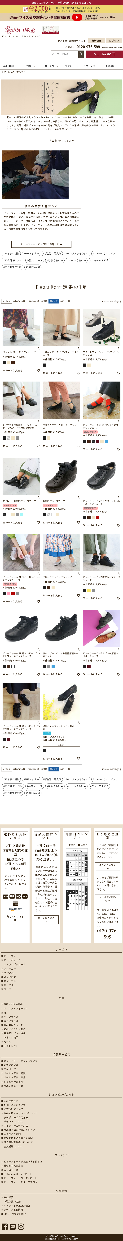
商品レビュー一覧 (12, 1085)
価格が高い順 (33, 301)
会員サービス (61, 1054)
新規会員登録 (9, 1065)
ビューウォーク (11, 960)
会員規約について (12, 1146)
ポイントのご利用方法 (14, 1125)
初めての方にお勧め (13, 1029)
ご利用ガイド (9, 1100)
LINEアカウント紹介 (13, 1213)
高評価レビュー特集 (13, 1033)
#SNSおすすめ (31, 253)
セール (6, 1041)
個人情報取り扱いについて (17, 1142)
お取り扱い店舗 (11, 1201)
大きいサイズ (9, 1020)
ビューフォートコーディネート (19, 1178)
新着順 (44, 301)
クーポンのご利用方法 (14, 1117)
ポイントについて (12, 1121)
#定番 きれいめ (55, 260)
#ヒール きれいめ (76, 260)
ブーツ (6, 989)
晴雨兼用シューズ (12, 1025)
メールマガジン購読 (13, 1073)
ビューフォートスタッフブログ (19, 1182)
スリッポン (8, 976)
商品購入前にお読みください (18, 1129)
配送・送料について (13, 1104)
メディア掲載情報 (12, 1209)
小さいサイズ (9, 1016)
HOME (3, 72)
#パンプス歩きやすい (77, 253)
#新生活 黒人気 (52, 253)
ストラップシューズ (13, 964)
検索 (80, 54)
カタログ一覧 (9, 1169)
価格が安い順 (19, 301)
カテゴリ (61, 949)
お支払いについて (12, 1109)
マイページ (8, 1069)
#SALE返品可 (33, 267)
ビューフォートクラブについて (19, 1060)
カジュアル (8, 981)
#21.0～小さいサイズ (104, 253)
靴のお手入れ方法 (12, 1165)
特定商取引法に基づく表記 (17, 1138)
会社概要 (7, 1197)
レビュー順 (65, 301)
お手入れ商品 (9, 1037)
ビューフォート (11, 956)
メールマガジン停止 (13, 1077)
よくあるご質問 (11, 1134)
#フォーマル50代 (99, 260)
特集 (61, 998)
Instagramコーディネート (16, 1174)
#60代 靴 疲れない (13, 260)
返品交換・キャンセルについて (19, 1113)
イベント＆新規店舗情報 (15, 1205)
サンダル (7, 985)
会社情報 (61, 1191)
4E (4, 1012)
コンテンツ (61, 1155)
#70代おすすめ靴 (12, 267)
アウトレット (9, 1045)
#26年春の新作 (11, 253)
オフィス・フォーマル (14, 1008)
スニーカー (8, 968)
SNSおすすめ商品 (12, 1004)
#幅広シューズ (35, 260)
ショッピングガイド (61, 1094)
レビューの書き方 (12, 1081)
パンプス (7, 972)
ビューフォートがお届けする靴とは (21, 1161)
